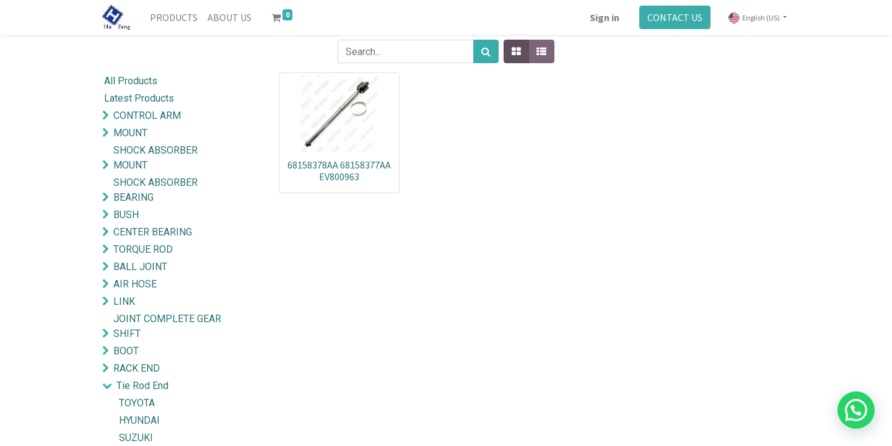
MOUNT (130, 133)
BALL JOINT (140, 267)
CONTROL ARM (147, 115)
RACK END (136, 368)
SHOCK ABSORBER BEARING (155, 190)
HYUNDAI (139, 420)
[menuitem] (174, 17)
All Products (130, 81)
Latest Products (139, 98)
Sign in (604, 17)
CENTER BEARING (152, 232)
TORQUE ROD (143, 249)
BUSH (126, 215)
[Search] (486, 51)
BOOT (126, 351)
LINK (124, 301)
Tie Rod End (142, 385)
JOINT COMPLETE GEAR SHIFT (167, 326)
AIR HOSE (135, 284)
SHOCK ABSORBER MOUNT (155, 157)
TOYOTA (137, 403)
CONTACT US (674, 17)
